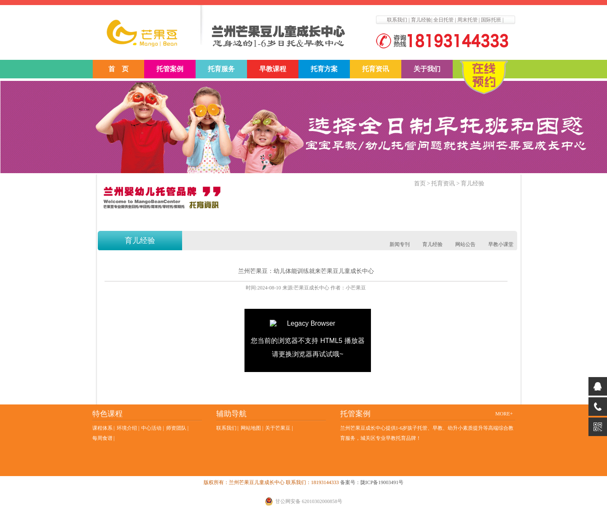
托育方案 (324, 68)
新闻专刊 (399, 244)
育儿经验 (421, 20)
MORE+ (504, 414)
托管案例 (169, 68)
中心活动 (151, 428)
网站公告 (465, 244)
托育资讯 (375, 68)
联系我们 (397, 20)
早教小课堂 (500, 244)
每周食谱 (102, 438)
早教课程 (272, 68)
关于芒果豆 (277, 428)
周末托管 (467, 20)
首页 (420, 183)
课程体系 (102, 428)
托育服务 (221, 68)
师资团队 (176, 428)
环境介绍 (127, 428)
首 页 (118, 68)
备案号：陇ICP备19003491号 (372, 482)
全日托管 (443, 20)
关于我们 (427, 68)
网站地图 (251, 428)
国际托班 (491, 20)
